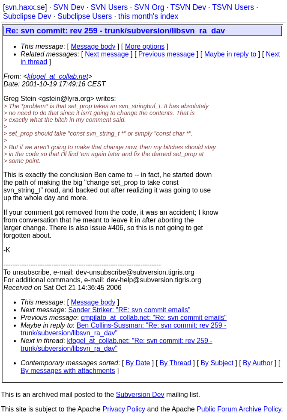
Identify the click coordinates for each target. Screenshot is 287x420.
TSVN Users (233, 7)
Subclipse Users (84, 16)
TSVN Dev (188, 7)
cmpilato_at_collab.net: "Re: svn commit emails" (154, 317)
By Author (257, 363)
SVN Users (109, 7)
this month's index (148, 16)
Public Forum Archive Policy (239, 409)
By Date (138, 363)
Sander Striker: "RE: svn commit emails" (129, 310)
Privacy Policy (123, 409)
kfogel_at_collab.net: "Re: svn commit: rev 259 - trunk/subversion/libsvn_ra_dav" (116, 344)
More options (145, 46)
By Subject (216, 363)
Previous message (166, 54)
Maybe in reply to (230, 54)
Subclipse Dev (27, 16)
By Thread (175, 363)
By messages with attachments (68, 370)
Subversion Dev (140, 394)
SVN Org (149, 7)
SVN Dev (68, 7)
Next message (107, 54)
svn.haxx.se (25, 7)
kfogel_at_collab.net (57, 76)
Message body (93, 46)
